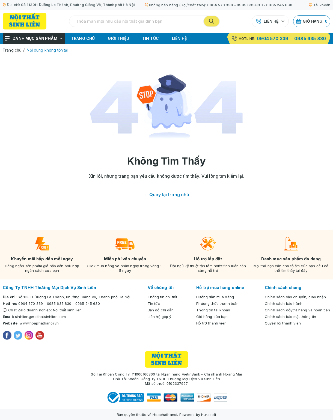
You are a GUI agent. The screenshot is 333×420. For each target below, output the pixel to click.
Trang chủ (83, 38)
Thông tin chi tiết (162, 297)
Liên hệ (271, 21)
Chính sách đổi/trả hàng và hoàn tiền (297, 310)
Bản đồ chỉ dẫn (161, 310)
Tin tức (150, 38)
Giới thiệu (118, 38)
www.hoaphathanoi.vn (39, 323)
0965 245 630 (279, 5)
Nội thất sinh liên (67, 310)
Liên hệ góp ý (159, 316)
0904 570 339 (220, 5)
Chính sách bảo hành (283, 303)
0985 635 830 (250, 5)
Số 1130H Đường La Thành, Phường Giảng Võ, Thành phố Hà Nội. (74, 297)
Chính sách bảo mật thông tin (290, 316)
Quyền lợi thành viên (283, 323)
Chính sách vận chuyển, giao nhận (295, 297)
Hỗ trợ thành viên (211, 323)
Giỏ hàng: (312, 21)
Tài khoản (319, 5)
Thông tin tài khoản (213, 310)
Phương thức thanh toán (217, 303)
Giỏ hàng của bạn (211, 316)
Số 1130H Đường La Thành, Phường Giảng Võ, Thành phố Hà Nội (78, 4)
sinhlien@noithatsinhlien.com (40, 316)
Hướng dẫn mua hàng (215, 297)
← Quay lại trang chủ (166, 194)
